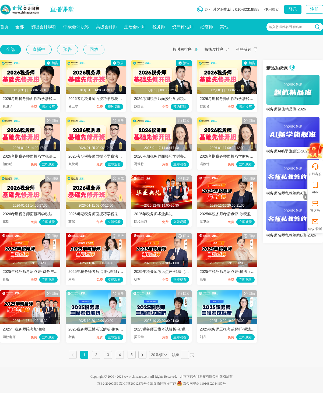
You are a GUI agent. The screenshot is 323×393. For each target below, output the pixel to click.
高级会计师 (106, 27)
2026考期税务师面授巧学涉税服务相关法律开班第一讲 (179, 98)
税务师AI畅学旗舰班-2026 (288, 151)
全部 (19, 27)
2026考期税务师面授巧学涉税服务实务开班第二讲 (110, 98)
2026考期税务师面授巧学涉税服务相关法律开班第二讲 (245, 98)
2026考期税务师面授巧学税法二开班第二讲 (39, 156)
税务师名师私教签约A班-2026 (291, 193)
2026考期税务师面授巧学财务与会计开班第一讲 (240, 156)
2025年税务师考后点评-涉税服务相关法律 (103, 271)
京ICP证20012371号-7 (134, 383)
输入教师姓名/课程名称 (285, 27)
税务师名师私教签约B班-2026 (291, 235)
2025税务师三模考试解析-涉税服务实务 (167, 329)
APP (315, 187)
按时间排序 (182, 49)
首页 (4, 27)
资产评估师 (183, 27)
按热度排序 (214, 49)
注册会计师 (135, 27)
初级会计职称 (44, 27)
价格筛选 (243, 49)
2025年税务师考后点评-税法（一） (229, 271)
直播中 (39, 49)
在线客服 (315, 169)
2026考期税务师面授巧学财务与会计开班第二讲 (174, 156)
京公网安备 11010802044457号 (201, 383)
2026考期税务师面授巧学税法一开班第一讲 (104, 214)
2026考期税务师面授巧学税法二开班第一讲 (104, 156)
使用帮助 (271, 9)
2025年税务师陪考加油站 (24, 329)
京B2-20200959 (107, 383)
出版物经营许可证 (163, 383)
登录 (293, 9)
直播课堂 (62, 9)
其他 (224, 27)
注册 (314, 9)
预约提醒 (48, 107)
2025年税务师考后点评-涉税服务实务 (231, 214)
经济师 (206, 27)
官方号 (315, 206)
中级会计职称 (76, 27)
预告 (67, 49)
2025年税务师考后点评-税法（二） (163, 271)
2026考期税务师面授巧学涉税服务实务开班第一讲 (44, 98)
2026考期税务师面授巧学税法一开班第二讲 (39, 214)
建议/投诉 (315, 224)
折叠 (305, 197)
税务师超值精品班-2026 (286, 109)
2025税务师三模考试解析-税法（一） (231, 329)
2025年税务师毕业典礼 (153, 214)
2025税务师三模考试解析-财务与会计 (99, 329)
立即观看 (48, 164)
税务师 (158, 27)
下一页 (142, 355)
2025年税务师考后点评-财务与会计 (32, 271)
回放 (94, 49)
